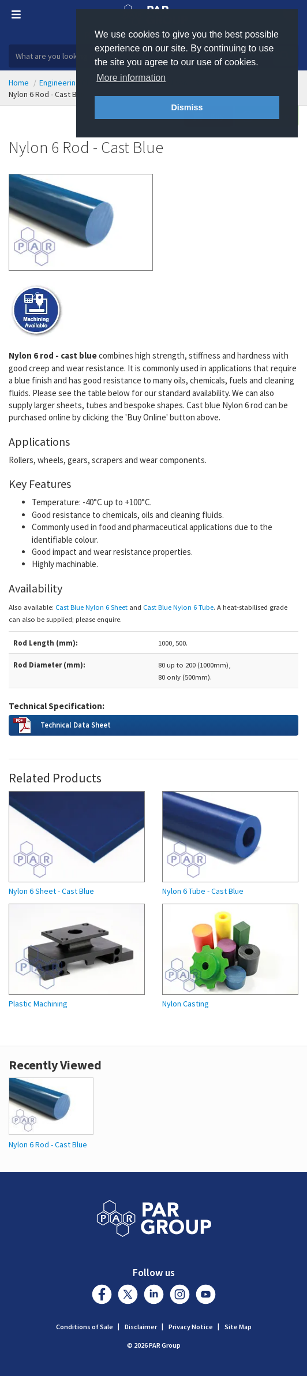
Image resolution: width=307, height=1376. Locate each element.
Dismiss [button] (187, 107)
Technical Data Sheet (75, 724)
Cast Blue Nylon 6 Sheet (91, 606)
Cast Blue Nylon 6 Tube (178, 606)
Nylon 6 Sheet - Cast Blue (51, 891)
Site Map (238, 1326)
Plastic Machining (38, 1004)
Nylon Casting (185, 1004)
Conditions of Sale (84, 1326)
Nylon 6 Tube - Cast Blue (203, 891)
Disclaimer (141, 1326)
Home (19, 82)
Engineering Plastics (74, 82)
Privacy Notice (191, 1326)
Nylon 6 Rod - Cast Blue (48, 1144)
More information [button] (131, 78)
